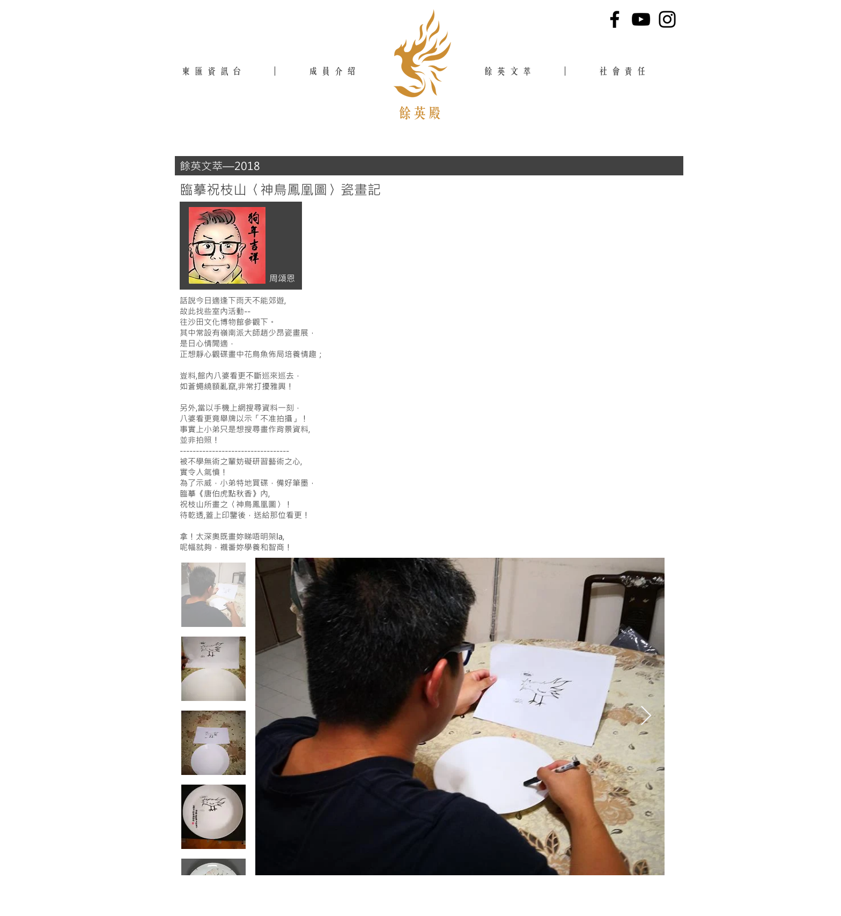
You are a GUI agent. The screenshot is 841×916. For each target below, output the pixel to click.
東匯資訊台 (213, 71)
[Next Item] (646, 716)
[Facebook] (614, 19)
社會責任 (627, 71)
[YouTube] (641, 19)
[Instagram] (667, 19)
